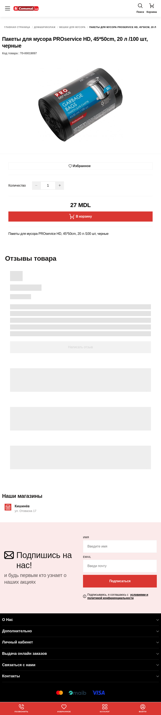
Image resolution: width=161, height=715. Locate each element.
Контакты (80, 676)
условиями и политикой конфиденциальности (117, 596)
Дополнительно (80, 631)
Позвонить (21, 708)
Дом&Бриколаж (45, 27)
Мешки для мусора (72, 27)
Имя (86, 537)
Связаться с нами (80, 665)
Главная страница (17, 27)
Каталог (105, 708)
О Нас (80, 620)
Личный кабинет (80, 642)
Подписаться (119, 581)
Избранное (64, 708)
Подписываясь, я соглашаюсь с (117, 596)
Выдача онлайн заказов (80, 653)
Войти (143, 708)
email (87, 557)
